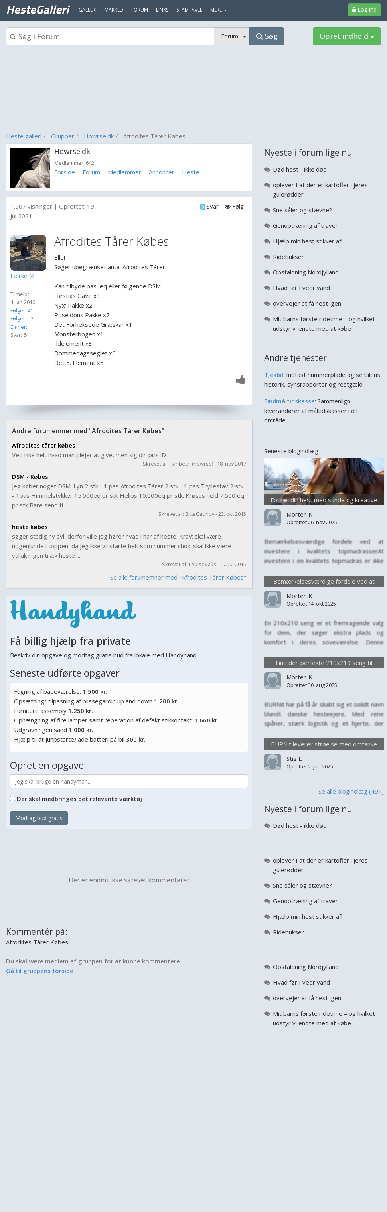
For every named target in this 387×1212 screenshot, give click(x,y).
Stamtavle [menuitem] (189, 9)
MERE (218, 9)
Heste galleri (23, 136)
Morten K (299, 514)
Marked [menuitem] (114, 9)
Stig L (294, 758)
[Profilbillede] (30, 253)
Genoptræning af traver (305, 225)
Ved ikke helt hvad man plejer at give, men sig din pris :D (89, 455)
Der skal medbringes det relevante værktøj (79, 799)
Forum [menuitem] (139, 9)
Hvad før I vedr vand (301, 288)
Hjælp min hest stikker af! (307, 241)
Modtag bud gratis (39, 818)
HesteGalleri (37, 9)
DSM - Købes (30, 476)
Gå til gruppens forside (39, 971)
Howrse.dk (99, 136)
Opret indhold (347, 36)
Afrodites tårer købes (43, 445)
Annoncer (161, 172)
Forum (91, 172)
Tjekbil (273, 375)
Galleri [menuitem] (88, 9)
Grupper (62, 136)
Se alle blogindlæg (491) (351, 791)
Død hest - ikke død (300, 169)
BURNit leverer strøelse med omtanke (324, 744)
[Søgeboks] (110, 36)
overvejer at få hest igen (307, 303)
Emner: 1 (20, 326)
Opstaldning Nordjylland (306, 272)
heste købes (30, 527)
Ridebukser (288, 257)
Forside (64, 172)
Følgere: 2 (22, 318)
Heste (190, 172)
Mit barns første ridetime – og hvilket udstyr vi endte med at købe (324, 323)
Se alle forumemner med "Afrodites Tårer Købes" (178, 577)
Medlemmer (124, 172)
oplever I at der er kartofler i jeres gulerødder (320, 189)
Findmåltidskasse (289, 401)
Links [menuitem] (162, 9)
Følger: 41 (21, 310)
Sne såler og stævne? (302, 210)
